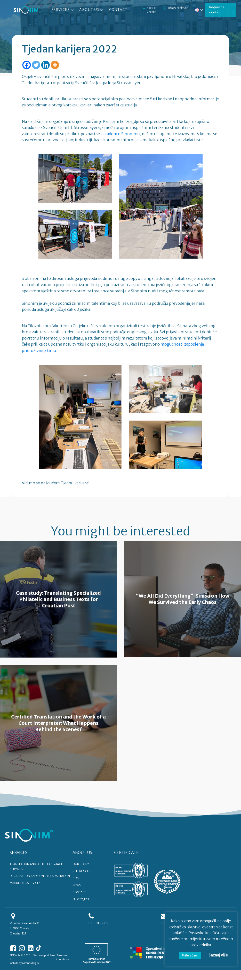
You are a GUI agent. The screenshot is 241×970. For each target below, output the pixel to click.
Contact (118, 9)
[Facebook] (26, 65)
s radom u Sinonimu (121, 133)
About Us (91, 9)
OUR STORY (80, 864)
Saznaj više (218, 955)
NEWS (76, 885)
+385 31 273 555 (151, 9)
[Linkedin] (45, 65)
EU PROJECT (80, 899)
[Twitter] (36, 65)
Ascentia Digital (31, 963)
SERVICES (18, 852)
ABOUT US (82, 852)
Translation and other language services (36, 866)
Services (63, 9)
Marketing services (25, 883)
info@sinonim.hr (178, 7)
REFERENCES (81, 871)
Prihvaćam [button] (190, 955)
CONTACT (79, 892)
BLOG (76, 878)
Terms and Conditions (62, 957)
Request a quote (216, 9)
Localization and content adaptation (40, 876)
